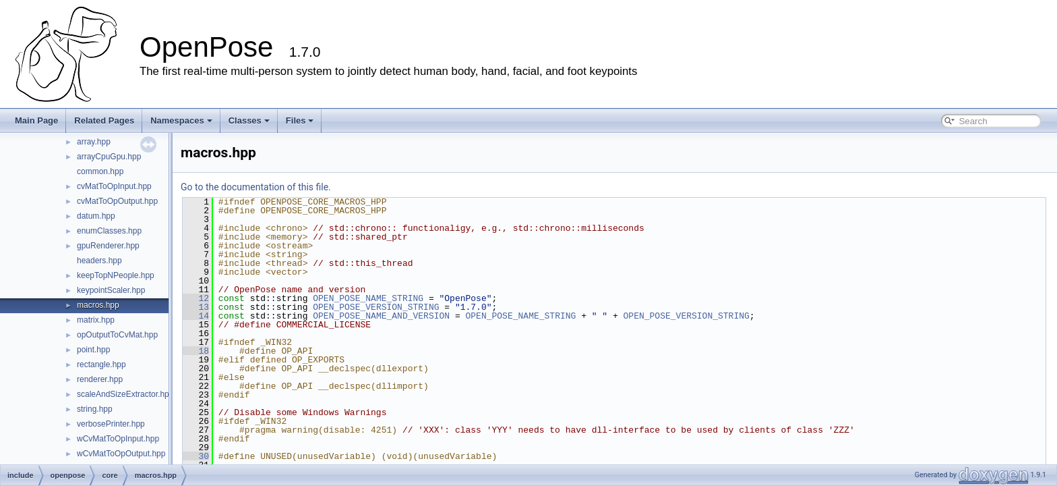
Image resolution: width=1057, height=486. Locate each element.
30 (196, 456)
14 (196, 316)
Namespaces (181, 120)
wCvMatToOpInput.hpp (118, 438)
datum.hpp (96, 216)
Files (300, 120)
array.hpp (94, 141)
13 (196, 307)
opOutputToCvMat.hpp (117, 335)
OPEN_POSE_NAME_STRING (368, 298)
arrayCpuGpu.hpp (109, 156)
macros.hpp (98, 305)
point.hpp (93, 349)
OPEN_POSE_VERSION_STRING (376, 307)
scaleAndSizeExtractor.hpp (125, 394)
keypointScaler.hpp (111, 290)
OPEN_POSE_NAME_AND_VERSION (381, 316)
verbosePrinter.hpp (111, 424)
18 (196, 351)
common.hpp (100, 171)
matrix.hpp (96, 320)
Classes (249, 120)
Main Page (36, 120)
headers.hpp (99, 260)
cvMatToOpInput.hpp (114, 186)
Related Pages (104, 120)
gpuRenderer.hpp (108, 245)
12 (196, 298)
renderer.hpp (100, 379)
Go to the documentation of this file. (256, 187)
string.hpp (95, 409)
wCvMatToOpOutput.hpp (121, 453)
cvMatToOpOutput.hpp (117, 201)
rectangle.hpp (101, 364)
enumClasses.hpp (109, 231)
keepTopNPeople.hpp (115, 275)
